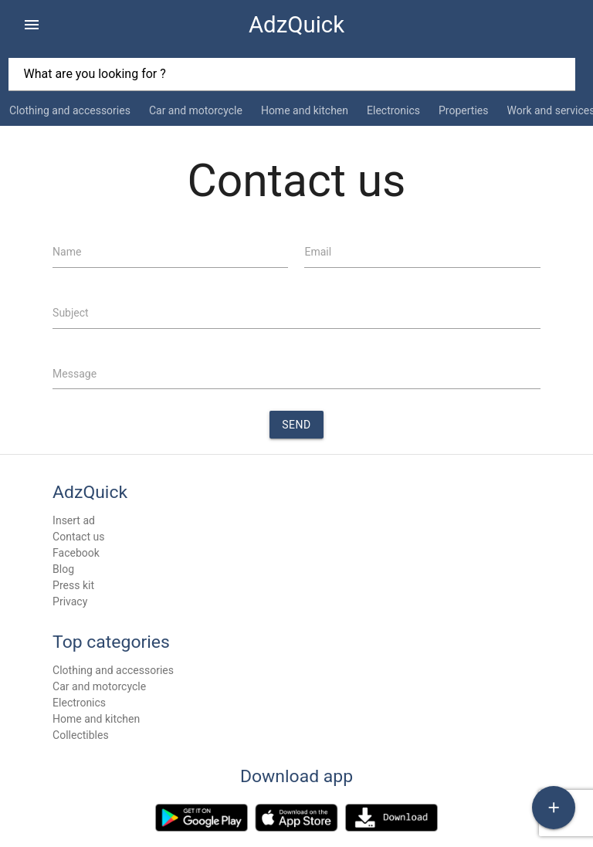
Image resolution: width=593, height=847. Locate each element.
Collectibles (81, 735)
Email (317, 252)
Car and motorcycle (195, 110)
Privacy (70, 601)
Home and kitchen (304, 110)
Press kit (73, 585)
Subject (71, 313)
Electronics (393, 110)
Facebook (76, 553)
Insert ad (74, 520)
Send (296, 424)
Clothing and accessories (69, 110)
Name (67, 252)
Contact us (78, 536)
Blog (63, 569)
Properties (463, 110)
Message (75, 374)
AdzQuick (296, 25)
